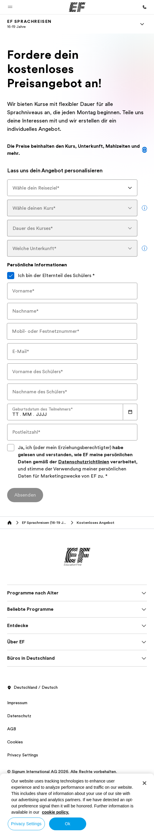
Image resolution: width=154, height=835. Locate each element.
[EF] (77, 7)
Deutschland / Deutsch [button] (32, 687)
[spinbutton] (15, 414)
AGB (11, 728)
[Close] (144, 783)
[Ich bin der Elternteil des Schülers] (10, 275)
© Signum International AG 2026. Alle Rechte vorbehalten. (62, 771)
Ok (67, 823)
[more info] (144, 208)
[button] (10, 7)
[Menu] (142, 24)
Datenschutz (19, 715)
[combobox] (72, 187)
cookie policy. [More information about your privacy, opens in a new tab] (55, 812)
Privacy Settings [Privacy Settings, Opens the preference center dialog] (26, 823)
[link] (29, 24)
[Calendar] (130, 412)
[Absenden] (25, 495)
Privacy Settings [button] (22, 755)
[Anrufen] (144, 7)
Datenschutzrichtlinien (83, 462)
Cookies (15, 741)
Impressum (17, 702)
